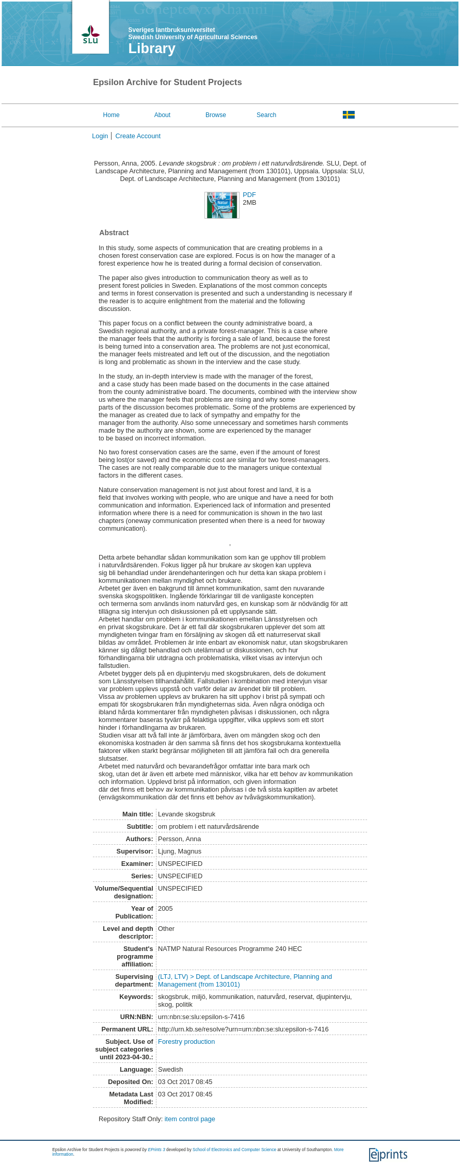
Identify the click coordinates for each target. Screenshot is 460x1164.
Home (111, 115)
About (162, 115)
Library (152, 48)
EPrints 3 (156, 1149)
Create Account (138, 136)
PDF (249, 195)
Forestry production (186, 1041)
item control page (190, 1119)
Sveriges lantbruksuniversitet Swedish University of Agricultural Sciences (192, 33)
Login (100, 136)
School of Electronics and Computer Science (234, 1149)
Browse (215, 115)
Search (266, 115)
